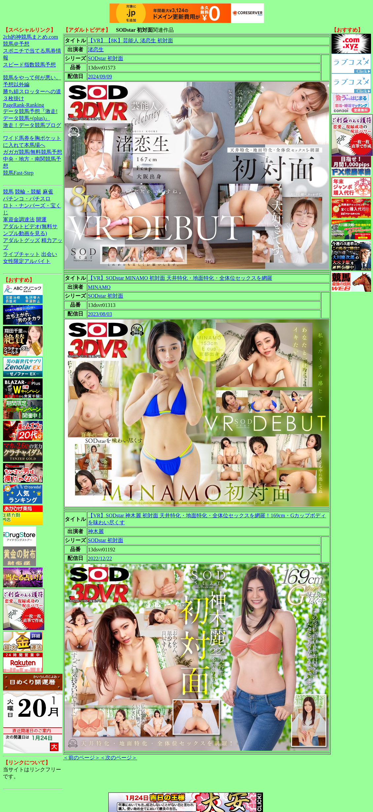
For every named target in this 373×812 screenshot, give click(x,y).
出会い (49, 254)
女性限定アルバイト (27, 261)
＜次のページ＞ (118, 757)
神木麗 (96, 531)
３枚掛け (13, 98)
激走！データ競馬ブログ (32, 125)
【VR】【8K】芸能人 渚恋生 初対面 (130, 40)
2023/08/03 (100, 314)
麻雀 (48, 191)
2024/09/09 (100, 76)
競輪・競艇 (28, 191)
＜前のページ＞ (81, 757)
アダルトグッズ (21, 240)
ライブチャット (21, 254)
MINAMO (99, 287)
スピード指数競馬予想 (29, 64)
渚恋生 (96, 49)
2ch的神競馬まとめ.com (30, 37)
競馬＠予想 (16, 44)
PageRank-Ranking (23, 105)
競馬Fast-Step (18, 173)
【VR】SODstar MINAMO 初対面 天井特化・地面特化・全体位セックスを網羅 (180, 278)
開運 (41, 219)
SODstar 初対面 (105, 58)
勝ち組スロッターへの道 (32, 91)
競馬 (8, 191)
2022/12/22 (100, 558)
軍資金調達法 (19, 219)
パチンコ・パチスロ (27, 198)
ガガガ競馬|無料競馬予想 (32, 152)
